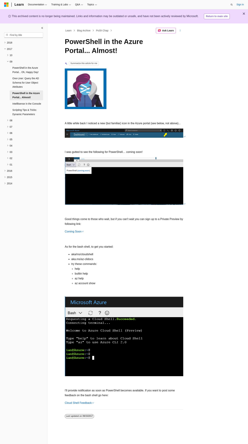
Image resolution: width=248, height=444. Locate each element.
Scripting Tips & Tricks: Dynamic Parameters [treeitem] (24, 112)
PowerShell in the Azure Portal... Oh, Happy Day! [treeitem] (25, 70)
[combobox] (23, 35)
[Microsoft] (6, 4)
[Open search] (231, 5)
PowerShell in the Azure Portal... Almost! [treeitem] (26, 95)
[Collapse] (42, 28)
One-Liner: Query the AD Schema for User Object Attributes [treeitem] (25, 82)
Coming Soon (73, 231)
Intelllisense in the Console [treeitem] (26, 103)
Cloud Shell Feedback (78, 402)
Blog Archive (84, 30)
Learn (68, 30)
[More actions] (180, 30)
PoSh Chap (102, 30)
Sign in (240, 4)
